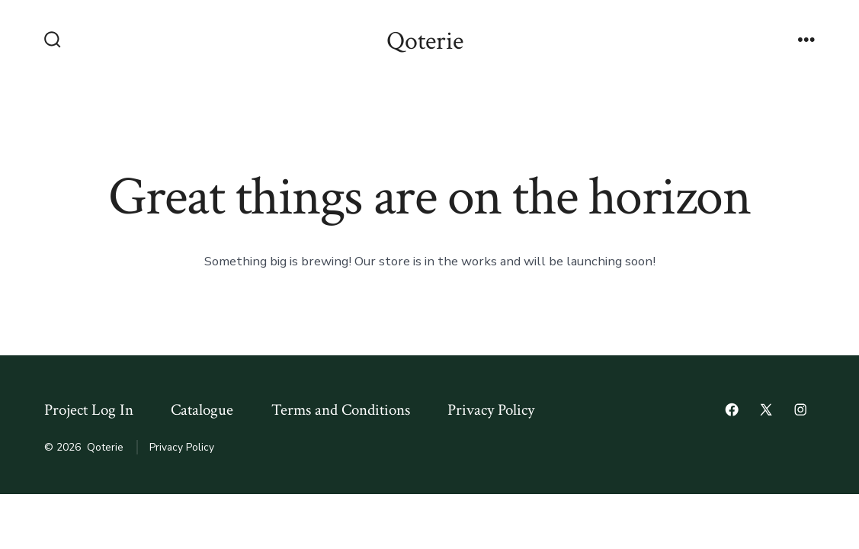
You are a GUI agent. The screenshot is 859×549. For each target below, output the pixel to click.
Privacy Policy (490, 410)
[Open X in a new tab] (766, 409)
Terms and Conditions (340, 410)
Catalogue (202, 410)
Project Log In (88, 410)
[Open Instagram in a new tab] (800, 409)
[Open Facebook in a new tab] (731, 409)
